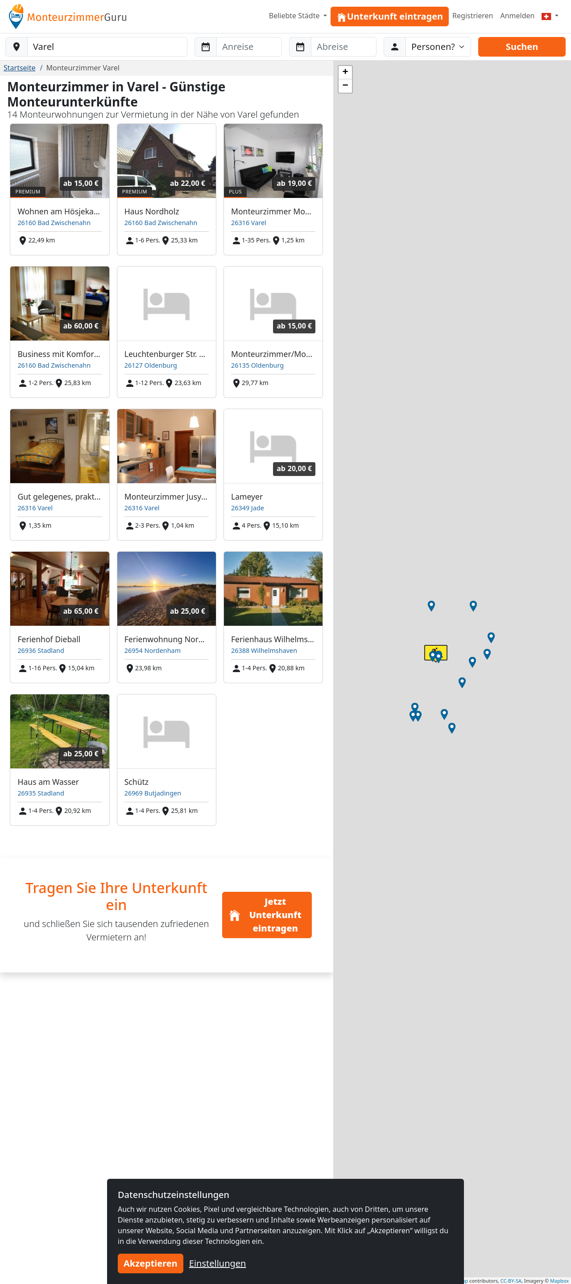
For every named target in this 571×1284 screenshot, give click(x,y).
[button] (414, 708)
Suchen (522, 47)
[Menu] (550, 16)
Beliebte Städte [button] (295, 16)
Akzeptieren (151, 1263)
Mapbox (559, 1280)
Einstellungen (217, 1263)
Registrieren (472, 16)
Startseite (20, 68)
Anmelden (517, 16)
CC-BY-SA (511, 1280)
